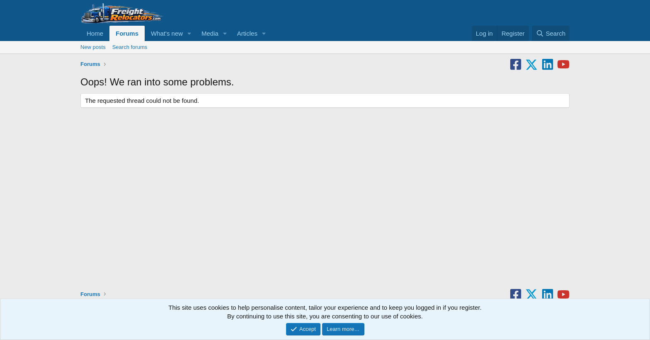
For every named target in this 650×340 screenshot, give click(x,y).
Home (95, 33)
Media (209, 33)
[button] (189, 33)
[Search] (551, 33)
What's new (167, 33)
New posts (93, 47)
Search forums (130, 47)
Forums (127, 33)
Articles (247, 33)
